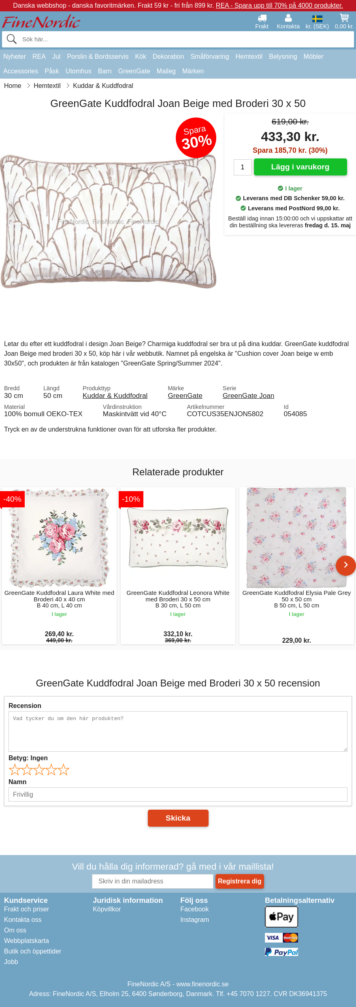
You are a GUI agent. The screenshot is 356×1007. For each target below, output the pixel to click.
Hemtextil (249, 56)
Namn (17, 781)
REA (39, 56)
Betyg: (28, 758)
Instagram (194, 919)
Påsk (52, 71)
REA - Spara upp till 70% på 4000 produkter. (279, 5)
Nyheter (14, 56)
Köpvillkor (107, 909)
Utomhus (79, 71)
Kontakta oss (23, 919)
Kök (140, 56)
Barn (105, 71)
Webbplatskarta (26, 940)
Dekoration (168, 56)
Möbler (314, 56)
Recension (25, 705)
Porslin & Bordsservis (97, 56)
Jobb (11, 961)
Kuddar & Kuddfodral (115, 395)
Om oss (15, 930)
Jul (56, 56)
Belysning (283, 56)
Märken (193, 71)
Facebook (194, 909)
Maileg (166, 71)
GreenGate (134, 71)
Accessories (20, 71)
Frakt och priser (26, 909)
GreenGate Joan (249, 395)
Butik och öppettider (32, 951)
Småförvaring (209, 56)
